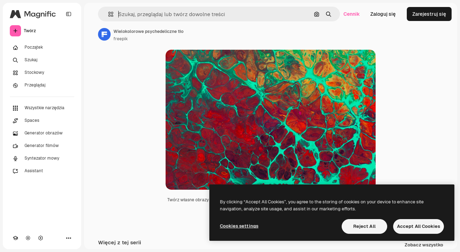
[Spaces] (42, 120)
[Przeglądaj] (42, 85)
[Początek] (42, 47)
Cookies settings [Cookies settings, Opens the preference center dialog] (239, 226)
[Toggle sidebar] (68, 14)
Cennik (351, 14)
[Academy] (15, 238)
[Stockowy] (42, 72)
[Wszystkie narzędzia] (42, 108)
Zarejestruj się (429, 14)
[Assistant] (42, 171)
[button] (108, 14)
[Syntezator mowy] (42, 158)
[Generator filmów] (42, 146)
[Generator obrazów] (42, 133)
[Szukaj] (42, 60)
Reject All (364, 226)
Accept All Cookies (418, 226)
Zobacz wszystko (424, 245)
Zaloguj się (383, 14)
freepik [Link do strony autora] (120, 39)
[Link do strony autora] (104, 34)
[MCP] (40, 238)
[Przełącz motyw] (28, 238)
